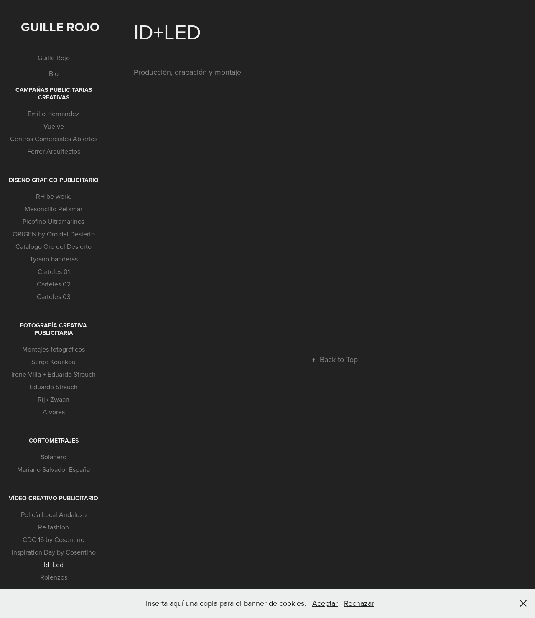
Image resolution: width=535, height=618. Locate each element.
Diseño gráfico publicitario (54, 180)
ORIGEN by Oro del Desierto (54, 233)
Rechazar (359, 603)
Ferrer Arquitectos (53, 151)
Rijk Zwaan (53, 399)
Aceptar (325, 603)
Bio (54, 73)
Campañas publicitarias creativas (53, 93)
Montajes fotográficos (53, 349)
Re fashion (53, 527)
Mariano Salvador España (53, 469)
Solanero (53, 456)
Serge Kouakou (53, 361)
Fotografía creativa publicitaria (53, 329)
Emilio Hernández (53, 113)
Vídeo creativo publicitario (53, 498)
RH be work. (53, 196)
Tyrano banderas (54, 258)
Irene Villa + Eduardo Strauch (53, 374)
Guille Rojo (60, 27)
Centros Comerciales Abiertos (53, 138)
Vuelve (53, 126)
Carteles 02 (54, 284)
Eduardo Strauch (54, 386)
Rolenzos (53, 577)
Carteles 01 (54, 271)
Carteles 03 (54, 296)
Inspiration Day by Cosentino (54, 552)
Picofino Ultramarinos (53, 221)
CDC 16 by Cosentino (53, 539)
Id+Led (54, 564)
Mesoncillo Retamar (53, 208)
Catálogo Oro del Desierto (53, 246)
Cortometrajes (54, 440)
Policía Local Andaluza (54, 514)
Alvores (54, 411)
